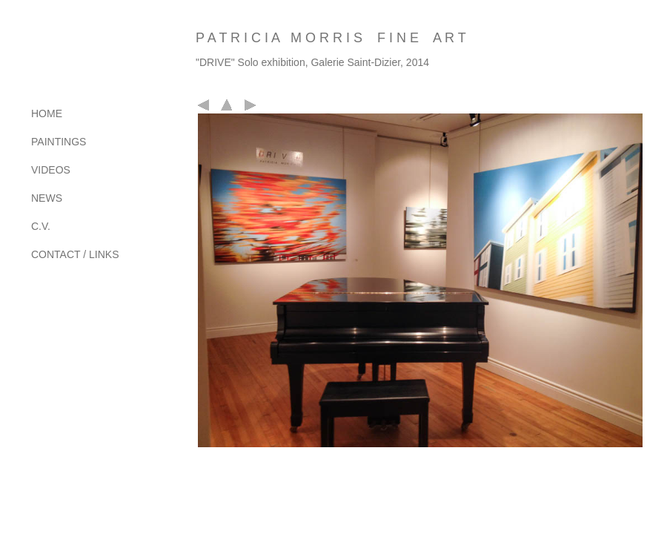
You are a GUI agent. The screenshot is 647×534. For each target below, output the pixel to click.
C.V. (40, 226)
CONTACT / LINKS (75, 254)
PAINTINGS (58, 142)
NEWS (46, 198)
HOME (46, 113)
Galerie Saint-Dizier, (357, 62)
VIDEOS (50, 170)
